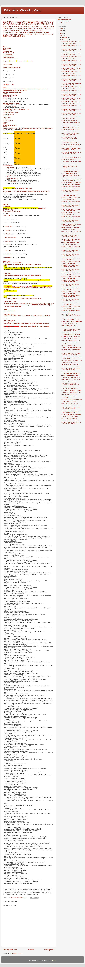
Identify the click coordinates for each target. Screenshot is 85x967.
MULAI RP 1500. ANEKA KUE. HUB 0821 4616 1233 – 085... (71, 42)
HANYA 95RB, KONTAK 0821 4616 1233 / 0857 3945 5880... (70, 130)
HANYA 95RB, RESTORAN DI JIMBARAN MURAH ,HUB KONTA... (69, 166)
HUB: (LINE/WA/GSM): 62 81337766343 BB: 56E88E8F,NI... (71, 315)
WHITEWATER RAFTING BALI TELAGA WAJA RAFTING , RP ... (70, 384)
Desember (65, 37)
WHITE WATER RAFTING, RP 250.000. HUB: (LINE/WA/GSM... (70, 404)
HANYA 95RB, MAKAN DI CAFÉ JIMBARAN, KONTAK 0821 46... (70, 126)
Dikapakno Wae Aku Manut (23, 10)
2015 (61, 35)
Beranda (31, 950)
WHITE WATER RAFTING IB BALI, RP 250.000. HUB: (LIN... (70, 408)
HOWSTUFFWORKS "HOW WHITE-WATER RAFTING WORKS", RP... (71, 391)
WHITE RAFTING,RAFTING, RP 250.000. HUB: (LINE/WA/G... (70, 243)
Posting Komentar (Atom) (16, 953)
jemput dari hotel (40, 303)
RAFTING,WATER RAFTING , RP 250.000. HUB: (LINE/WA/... (70, 236)
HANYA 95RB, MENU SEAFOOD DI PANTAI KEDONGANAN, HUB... (71, 183)
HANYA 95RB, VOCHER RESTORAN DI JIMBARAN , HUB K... (71, 153)
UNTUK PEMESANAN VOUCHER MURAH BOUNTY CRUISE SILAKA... (70, 342)
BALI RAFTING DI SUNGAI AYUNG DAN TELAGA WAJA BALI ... (70, 350)
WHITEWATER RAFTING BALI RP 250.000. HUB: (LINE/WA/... (70, 387)
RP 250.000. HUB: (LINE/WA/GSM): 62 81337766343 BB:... (71, 228)
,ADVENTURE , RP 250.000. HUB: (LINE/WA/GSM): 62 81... (70, 240)
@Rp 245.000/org (20, 303)
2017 (61, 30)
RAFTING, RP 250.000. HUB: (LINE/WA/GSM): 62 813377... (70, 419)
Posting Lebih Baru (10, 950)
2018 (61, 28)
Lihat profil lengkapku (64, 22)
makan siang (50, 303)
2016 (61, 33)
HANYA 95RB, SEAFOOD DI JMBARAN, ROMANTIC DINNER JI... (70, 175)
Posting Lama (49, 950)
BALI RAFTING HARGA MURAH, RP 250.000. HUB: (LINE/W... (71, 423)
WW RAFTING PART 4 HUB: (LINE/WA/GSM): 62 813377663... (71, 333)
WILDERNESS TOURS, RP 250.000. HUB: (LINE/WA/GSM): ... (71, 411)
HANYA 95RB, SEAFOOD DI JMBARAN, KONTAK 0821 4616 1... (70, 122)
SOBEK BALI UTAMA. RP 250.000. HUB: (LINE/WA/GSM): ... (70, 369)
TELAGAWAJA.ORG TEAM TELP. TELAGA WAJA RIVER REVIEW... (71, 365)
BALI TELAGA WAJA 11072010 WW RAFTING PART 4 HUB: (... (71, 337)
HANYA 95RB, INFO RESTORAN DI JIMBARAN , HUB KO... (71, 145)
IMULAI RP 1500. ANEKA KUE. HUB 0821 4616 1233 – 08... (71, 83)
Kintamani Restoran (66, 19)
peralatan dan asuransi (10, 305)
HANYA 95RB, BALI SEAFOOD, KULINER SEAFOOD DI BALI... (70, 170)
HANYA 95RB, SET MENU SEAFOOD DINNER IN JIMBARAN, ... (71, 179)
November (65, 39)
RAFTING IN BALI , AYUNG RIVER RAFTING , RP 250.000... (70, 380)
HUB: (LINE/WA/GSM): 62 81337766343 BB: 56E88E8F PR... (71, 372)
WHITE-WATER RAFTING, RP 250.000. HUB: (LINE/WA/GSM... (70, 376)
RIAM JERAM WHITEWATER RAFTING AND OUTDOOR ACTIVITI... (69, 396)
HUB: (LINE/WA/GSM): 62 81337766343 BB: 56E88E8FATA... (71, 346)
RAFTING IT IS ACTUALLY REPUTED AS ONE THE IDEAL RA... (71, 322)
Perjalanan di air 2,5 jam (25, 305)
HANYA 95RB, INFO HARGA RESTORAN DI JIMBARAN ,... (70, 141)
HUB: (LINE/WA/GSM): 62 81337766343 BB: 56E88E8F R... (70, 326)
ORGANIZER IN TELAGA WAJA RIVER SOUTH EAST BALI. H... (70, 318)
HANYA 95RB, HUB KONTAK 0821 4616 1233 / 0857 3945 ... (70, 134)
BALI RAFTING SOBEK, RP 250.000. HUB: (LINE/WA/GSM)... (71, 224)
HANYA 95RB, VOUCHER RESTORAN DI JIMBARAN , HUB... (71, 156)
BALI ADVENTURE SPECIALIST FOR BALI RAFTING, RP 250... (71, 400)
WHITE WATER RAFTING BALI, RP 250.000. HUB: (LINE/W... (71, 232)
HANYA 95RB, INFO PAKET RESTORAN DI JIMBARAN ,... (70, 137)
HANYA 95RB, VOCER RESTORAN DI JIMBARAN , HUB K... (71, 149)
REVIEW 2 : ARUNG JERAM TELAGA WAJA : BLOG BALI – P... (71, 357)
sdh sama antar (30, 303)
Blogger (54, 960)
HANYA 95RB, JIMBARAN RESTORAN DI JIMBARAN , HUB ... (71, 161)
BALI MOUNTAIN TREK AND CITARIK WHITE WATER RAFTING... (71, 415)
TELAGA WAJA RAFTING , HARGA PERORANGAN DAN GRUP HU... (71, 330)
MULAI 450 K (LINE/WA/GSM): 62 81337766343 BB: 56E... (70, 187)
